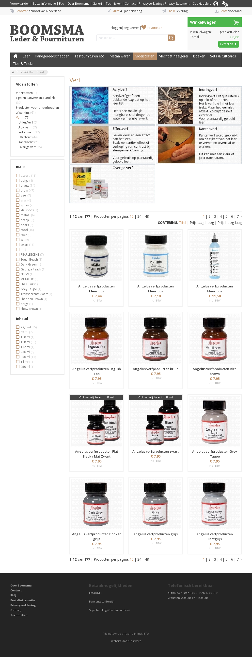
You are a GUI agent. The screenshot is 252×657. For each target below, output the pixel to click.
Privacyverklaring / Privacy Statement (164, 3)
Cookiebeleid (202, 3)
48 (147, 216)
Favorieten (154, 28)
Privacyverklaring (23, 605)
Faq (61, 3)
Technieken (114, 3)
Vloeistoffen (144, 56)
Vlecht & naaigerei (173, 56)
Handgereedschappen (52, 56)
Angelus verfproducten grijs (155, 534)
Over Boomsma (78, 3)
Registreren (132, 28)
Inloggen (116, 28)
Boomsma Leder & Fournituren (15, 56)
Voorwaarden (20, 3)
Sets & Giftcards (223, 56)
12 (132, 216)
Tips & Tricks (23, 63)
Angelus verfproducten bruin (155, 369)
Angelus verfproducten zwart (155, 451)
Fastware (135, 641)
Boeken (199, 56)
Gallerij (98, 3)
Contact (130, 3)
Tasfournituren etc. (89, 56)
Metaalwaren (120, 56)
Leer (26, 56)
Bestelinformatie (44, 3)
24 (139, 216)
